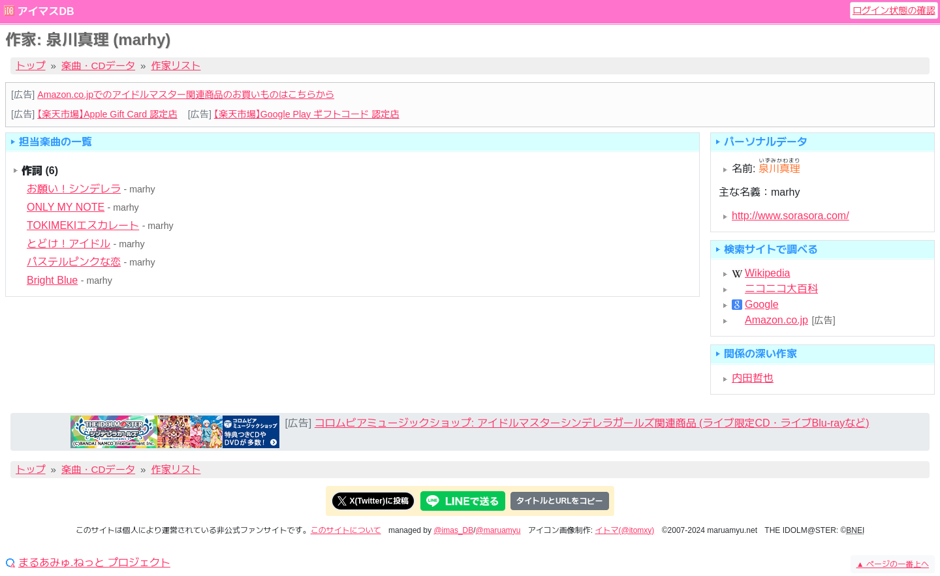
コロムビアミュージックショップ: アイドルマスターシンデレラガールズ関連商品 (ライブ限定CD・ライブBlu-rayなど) (592, 423)
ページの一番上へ (892, 564)
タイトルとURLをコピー (559, 501)
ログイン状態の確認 (894, 10)
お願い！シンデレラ (74, 188)
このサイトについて (346, 530)
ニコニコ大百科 (781, 289)
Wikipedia (767, 273)
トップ (31, 65)
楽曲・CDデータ (98, 65)
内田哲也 (753, 378)
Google (762, 304)
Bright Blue (52, 280)
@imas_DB (453, 530)
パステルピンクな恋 (74, 261)
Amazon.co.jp (776, 320)
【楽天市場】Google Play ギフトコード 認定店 (307, 114)
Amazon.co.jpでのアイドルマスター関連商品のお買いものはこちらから (185, 94)
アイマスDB (45, 11)
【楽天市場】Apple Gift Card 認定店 (107, 114)
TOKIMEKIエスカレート (83, 225)
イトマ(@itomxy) (625, 530)
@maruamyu (498, 530)
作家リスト (176, 65)
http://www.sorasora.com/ (790, 215)
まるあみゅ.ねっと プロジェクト (94, 563)
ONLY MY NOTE (65, 207)
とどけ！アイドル (68, 243)
